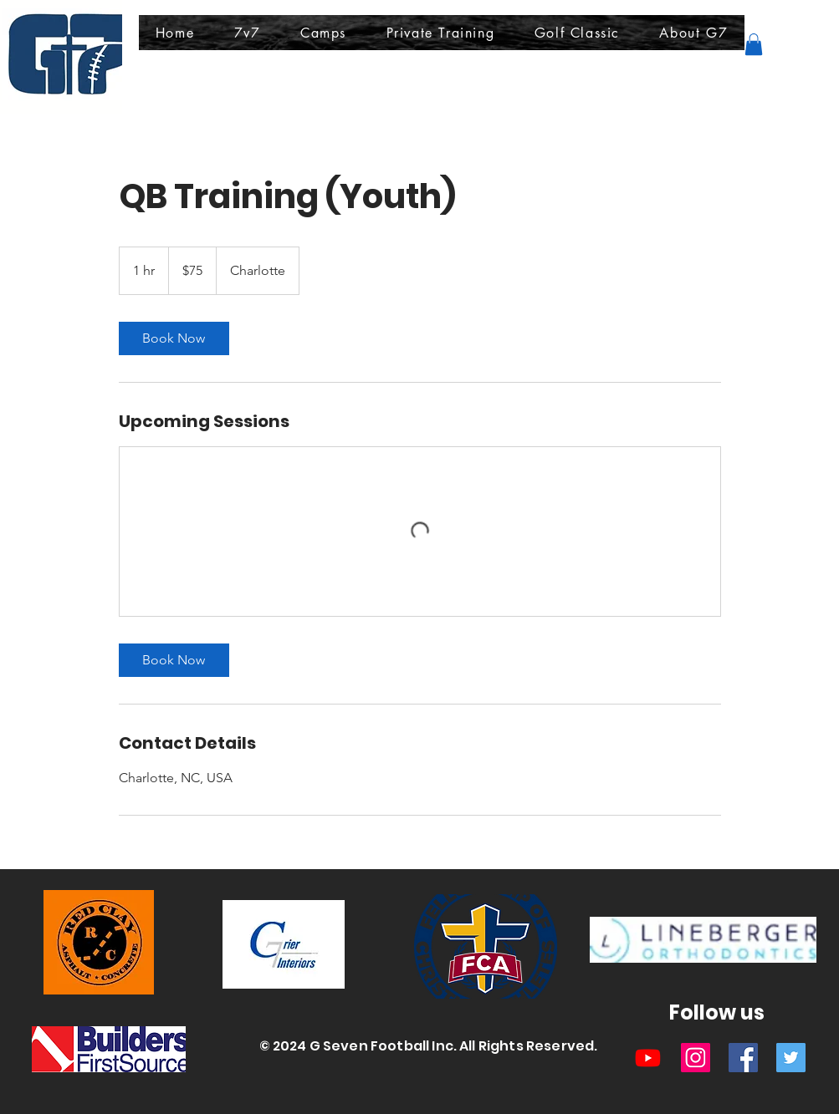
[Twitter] (791, 1057)
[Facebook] (743, 1057)
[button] (247, 32)
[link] (174, 338)
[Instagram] (695, 1057)
